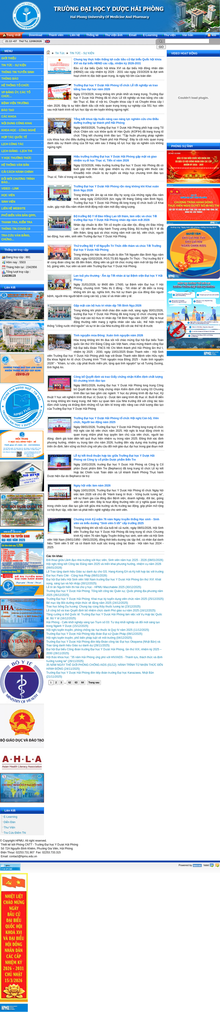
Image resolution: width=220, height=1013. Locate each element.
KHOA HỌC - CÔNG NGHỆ (22, 130)
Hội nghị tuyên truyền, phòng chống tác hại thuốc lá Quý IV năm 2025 (97, 630)
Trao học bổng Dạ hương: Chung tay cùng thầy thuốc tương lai (93, 606)
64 (82, 682)
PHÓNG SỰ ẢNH (182, 146)
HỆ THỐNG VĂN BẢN (22, 165)
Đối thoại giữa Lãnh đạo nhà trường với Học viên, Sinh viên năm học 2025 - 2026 (104, 560)
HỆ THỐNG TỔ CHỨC (22, 85)
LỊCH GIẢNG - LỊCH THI (22, 151)
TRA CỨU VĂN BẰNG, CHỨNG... (22, 237)
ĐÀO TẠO (22, 110)
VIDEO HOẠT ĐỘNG (184, 53)
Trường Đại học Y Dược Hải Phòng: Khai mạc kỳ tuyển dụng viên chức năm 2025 (105, 599)
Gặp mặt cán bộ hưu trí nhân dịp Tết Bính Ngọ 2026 (107, 305)
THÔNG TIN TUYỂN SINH (22, 72)
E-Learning (10, 816)
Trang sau (93, 682)
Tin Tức (60, 53)
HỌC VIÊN (22, 195)
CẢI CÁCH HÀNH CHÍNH (17, 171)
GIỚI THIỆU (22, 58)
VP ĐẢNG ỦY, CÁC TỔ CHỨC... (22, 94)
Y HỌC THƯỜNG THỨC (16, 158)
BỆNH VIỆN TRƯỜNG (22, 103)
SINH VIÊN (22, 201)
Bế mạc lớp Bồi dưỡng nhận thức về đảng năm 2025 (87, 602)
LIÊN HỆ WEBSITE (13, 208)
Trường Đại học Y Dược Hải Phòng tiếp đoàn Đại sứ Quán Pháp (94, 633)
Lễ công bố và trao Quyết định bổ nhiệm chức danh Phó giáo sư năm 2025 (101, 610)
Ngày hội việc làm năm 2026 (92, 485)
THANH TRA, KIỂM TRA (16, 222)
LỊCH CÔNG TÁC (22, 144)
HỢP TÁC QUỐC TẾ (22, 137)
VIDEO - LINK (22, 188)
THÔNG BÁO (22, 78)
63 (76, 682)
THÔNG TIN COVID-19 (15, 228)
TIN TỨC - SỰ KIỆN (22, 65)
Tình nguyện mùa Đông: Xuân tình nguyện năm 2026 (108, 335)
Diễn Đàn (9, 822)
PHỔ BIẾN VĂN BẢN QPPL (18, 215)
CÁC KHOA (22, 116)
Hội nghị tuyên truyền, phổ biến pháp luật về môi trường (89, 637)
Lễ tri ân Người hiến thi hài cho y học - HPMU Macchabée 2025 (93, 587)
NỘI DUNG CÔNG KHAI (16, 123)
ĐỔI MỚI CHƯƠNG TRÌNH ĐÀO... (18, 180)
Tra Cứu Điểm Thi (15, 832)
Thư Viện (9, 827)
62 (69, 682)
